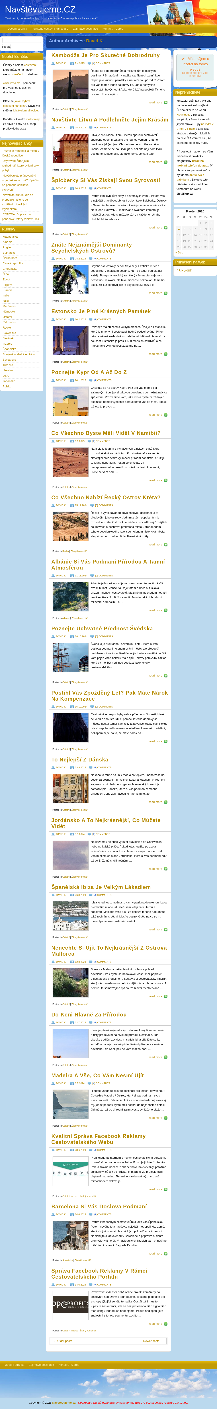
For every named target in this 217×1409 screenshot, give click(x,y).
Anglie (7, 247)
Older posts (63, 1341)
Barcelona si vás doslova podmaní (99, 1206)
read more (155, 102)
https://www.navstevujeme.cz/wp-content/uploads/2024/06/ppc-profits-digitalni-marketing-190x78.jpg (71, 1305)
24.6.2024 (80, 1214)
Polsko (7, 386)
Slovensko (9, 333)
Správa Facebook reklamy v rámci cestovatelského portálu (99, 1274)
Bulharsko (9, 252)
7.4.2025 (80, 63)
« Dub (179, 252)
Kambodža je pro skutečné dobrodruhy (105, 55)
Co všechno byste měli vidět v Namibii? (106, 433)
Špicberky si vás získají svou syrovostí (105, 180)
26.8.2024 (80, 895)
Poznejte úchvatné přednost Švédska (102, 628)
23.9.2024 (80, 767)
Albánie (66, 618)
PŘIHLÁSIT (183, 270)
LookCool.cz (19, 74)
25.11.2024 (81, 505)
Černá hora (10, 258)
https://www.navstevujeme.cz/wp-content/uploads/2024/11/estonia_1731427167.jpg (71, 340)
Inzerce (74, 1196)
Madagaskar (11, 236)
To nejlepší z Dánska (79, 760)
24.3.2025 (80, 127)
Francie (7, 290)
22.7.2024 (80, 1022)
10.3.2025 (80, 188)
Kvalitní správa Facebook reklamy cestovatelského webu (98, 1139)
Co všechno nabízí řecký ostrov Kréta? (106, 497)
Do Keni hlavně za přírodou (89, 1015)
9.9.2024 (80, 834)
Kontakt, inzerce (112, 28)
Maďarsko (9, 306)
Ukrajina (8, 370)
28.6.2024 (80, 1150)
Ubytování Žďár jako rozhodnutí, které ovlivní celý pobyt (20, 165)
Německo (9, 311)
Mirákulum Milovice (25, 110)
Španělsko (67, 1260)
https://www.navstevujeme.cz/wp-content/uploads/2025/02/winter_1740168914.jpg (71, 209)
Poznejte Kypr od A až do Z (89, 372)
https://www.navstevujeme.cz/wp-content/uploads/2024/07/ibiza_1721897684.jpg (71, 916)
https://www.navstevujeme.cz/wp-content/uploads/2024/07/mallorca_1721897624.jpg (71, 983)
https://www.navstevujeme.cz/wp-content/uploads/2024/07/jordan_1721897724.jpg (71, 855)
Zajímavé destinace (85, 28)
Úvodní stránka (17, 28)
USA (6, 375)
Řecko (65, 551)
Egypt (6, 279)
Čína (6, 274)
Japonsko (9, 381)
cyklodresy (33, 119)
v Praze (190, 128)
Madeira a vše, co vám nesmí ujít (97, 1075)
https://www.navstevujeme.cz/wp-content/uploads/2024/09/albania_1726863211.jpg (71, 596)
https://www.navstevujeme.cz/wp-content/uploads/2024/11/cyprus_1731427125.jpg (71, 401)
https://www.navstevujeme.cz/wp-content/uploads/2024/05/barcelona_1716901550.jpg (71, 1235)
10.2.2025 (80, 319)
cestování (30, 65)
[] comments (101, 63)
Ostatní (66, 109)
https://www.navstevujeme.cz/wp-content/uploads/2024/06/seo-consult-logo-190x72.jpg (71, 1171)
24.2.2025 (80, 258)
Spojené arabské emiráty (19, 354)
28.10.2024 (81, 636)
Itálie (6, 300)
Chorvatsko (10, 268)
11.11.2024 (81, 575)
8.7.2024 (80, 1083)
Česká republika (13, 263)
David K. (95, 40)
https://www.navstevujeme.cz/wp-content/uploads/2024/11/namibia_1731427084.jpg (71, 462)
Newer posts (153, 1341)
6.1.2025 (80, 441)
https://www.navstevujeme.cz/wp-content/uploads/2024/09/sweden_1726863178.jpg (71, 657)
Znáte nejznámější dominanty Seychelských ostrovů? (91, 248)
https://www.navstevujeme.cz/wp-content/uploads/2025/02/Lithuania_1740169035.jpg (71, 148)
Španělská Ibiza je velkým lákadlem (101, 887)
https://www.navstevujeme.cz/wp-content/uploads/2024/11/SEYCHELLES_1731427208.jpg (71, 279)
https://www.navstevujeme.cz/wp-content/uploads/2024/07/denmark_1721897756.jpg (71, 788)
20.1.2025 (80, 380)
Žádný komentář (79, 109)
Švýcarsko (9, 359)
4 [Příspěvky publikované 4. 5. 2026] (179, 229)
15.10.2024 (81, 706)
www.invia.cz (11, 83)
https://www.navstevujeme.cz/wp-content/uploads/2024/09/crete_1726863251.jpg (71, 526)
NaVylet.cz (183, 114)
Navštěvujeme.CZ (40, 9)
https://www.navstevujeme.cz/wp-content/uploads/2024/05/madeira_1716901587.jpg (71, 1104)
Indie (6, 295)
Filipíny (7, 284)
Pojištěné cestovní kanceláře (49, 28)
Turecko (8, 365)
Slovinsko (9, 338)
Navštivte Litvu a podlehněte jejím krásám (110, 120)
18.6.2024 (80, 1284)
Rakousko (9, 322)
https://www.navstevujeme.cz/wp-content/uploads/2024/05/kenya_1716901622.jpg (71, 1043)
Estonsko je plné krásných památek (101, 311)
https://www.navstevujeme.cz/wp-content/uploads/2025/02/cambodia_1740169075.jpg (71, 84)
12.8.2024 (80, 962)
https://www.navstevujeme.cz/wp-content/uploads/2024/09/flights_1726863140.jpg (71, 728)
